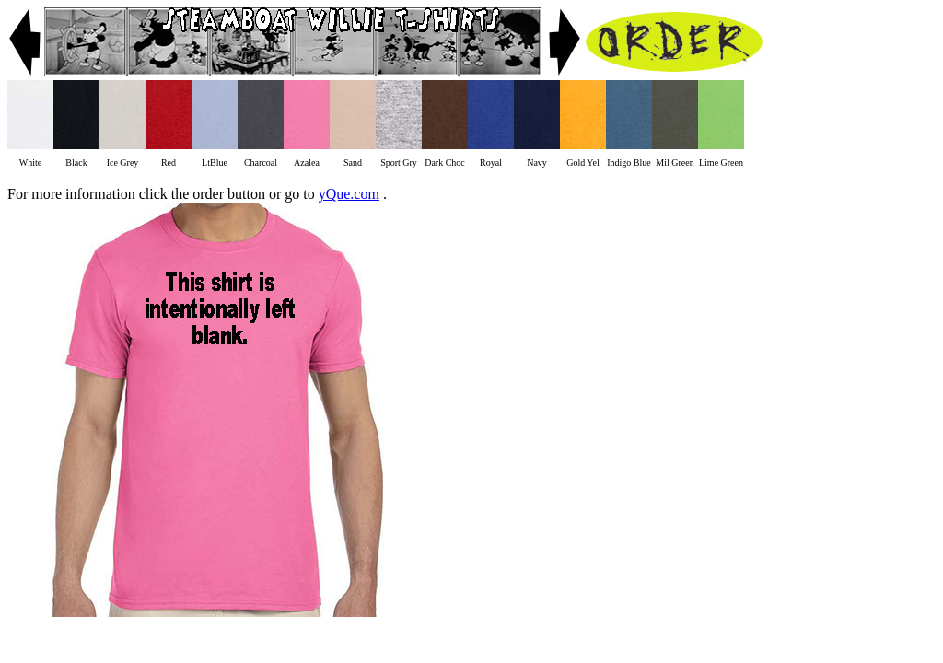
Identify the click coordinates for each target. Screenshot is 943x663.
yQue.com (349, 194)
